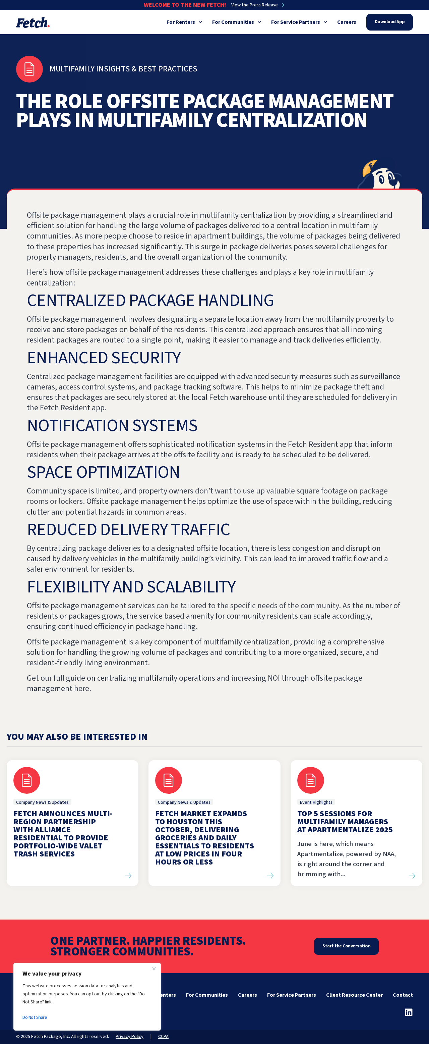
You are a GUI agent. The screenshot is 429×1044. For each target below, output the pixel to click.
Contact (403, 995)
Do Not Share (34, 1017)
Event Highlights (316, 802)
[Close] (154, 968)
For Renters (184, 22)
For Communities (236, 22)
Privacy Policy (129, 1036)
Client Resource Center (354, 995)
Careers (346, 22)
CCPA (163, 1036)
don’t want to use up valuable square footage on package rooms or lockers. (207, 496)
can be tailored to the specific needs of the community (247, 606)
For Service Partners (299, 22)
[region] (87, 997)
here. (82, 688)
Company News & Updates (42, 802)
